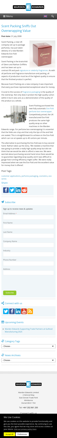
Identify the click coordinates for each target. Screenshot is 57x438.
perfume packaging (29, 176)
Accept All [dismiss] (9, 434)
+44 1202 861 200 (30, 407)
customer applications (11, 176)
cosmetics (43, 176)
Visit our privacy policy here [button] (25, 429)
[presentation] (19, 284)
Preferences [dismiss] (22, 434)
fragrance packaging (31, 92)
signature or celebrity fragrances (34, 70)
